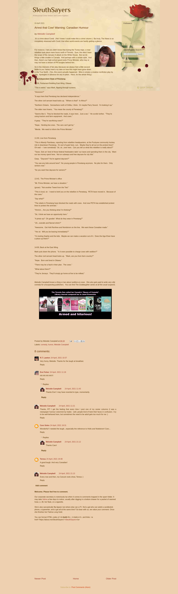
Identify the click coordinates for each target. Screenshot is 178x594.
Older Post (111, 578)
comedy (44, 345)
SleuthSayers (52, 10)
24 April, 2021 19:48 (54, 459)
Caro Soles (44, 425)
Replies (46, 384)
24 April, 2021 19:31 (58, 425)
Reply (42, 365)
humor (50, 345)
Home (76, 578)
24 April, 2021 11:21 (67, 406)
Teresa (43, 459)
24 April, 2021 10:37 (59, 358)
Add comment (41, 486)
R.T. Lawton (45, 358)
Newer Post (40, 578)
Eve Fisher (44, 372)
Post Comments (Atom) (81, 587)
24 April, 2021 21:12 (73, 442)
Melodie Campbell (61, 345)
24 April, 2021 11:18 (58, 372)
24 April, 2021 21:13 (67, 473)
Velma (44, 499)
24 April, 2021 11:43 (73, 389)
